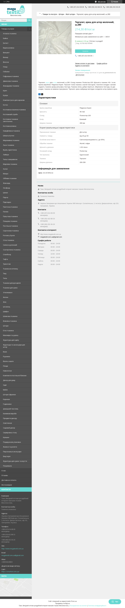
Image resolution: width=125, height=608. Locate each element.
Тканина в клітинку (10, 269)
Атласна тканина (9, 33)
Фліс (4, 302)
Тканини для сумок (10, 288)
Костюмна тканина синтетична (10, 120)
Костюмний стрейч (10, 114)
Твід (4, 273)
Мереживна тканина (11, 140)
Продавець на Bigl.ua (62, 603)
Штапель (6, 307)
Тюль (5, 278)
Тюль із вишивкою (10, 159)
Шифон (6, 311)
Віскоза (6, 62)
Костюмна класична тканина (14, 110)
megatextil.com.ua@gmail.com (12, 555)
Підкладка (7, 202)
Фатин (5, 297)
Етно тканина (8, 330)
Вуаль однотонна (10, 150)
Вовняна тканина (10, 321)
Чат (115, 602)
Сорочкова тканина (11, 231)
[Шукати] (29, 20)
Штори (5, 326)
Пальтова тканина (10, 216)
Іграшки (6, 437)
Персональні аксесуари (12, 451)
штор (55, 82)
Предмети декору (10, 418)
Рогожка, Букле (9, 235)
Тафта (5, 259)
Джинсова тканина (10, 81)
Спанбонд (7, 254)
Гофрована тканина (11, 76)
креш (47, 82)
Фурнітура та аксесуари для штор (14, 346)
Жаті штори (70, 14)
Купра (5, 95)
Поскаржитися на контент (78, 606)
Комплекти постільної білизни (14, 375)
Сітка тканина (8, 240)
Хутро (5, 169)
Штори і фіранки (9, 394)
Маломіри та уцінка (10, 335)
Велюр (5, 57)
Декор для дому (9, 380)
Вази (5, 352)
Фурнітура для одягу (11, 340)
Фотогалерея (6, 485)
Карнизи (6, 399)
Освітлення (7, 423)
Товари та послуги (49, 14)
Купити (85, 51)
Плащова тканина (10, 221)
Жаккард (6, 183)
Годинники (7, 404)
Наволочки (7, 371)
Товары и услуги (7, 29)
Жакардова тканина (11, 86)
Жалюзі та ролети (10, 447)
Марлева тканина (10, 164)
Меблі (5, 390)
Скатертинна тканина (11, 250)
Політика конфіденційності (97, 606)
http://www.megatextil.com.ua (12, 549)
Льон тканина (8, 145)
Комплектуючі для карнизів (14, 100)
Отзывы (4, 475)
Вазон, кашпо (8, 361)
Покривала (7, 466)
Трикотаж (7, 264)
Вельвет (6, 52)
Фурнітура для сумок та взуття (15, 461)
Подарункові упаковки (12, 442)
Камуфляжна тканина (11, 131)
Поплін (5, 212)
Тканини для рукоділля (12, 283)
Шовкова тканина (10, 316)
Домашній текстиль (10, 409)
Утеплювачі (7, 292)
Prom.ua (74, 601)
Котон (5, 105)
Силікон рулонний (10, 245)
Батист (5, 43)
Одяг (5, 385)
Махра (5, 174)
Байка (5, 38)
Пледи (5, 366)
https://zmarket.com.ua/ (10, 571)
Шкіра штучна (8, 135)
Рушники (6, 356)
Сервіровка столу (10, 432)
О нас (3, 471)
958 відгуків (102, 2)
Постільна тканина (10, 226)
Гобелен (6, 71)
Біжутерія (6, 456)
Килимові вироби (9, 413)
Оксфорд (6, 188)
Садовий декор (9, 428)
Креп (5, 90)
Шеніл (5, 193)
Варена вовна (8, 48)
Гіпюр (5, 67)
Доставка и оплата (8, 480)
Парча (5, 197)
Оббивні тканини (9, 178)
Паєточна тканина (10, 207)
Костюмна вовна (9, 126)
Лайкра (6, 154)
